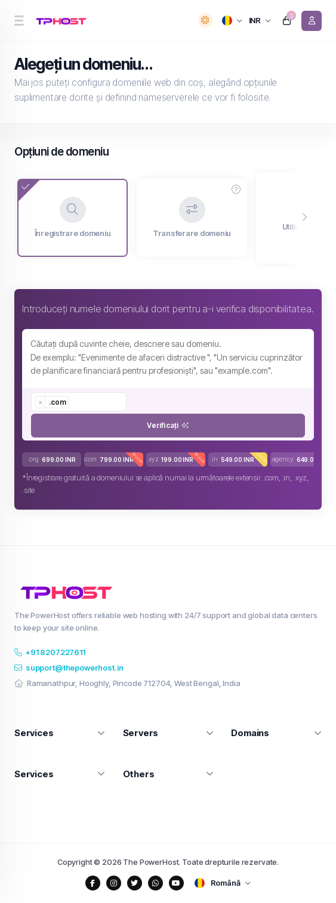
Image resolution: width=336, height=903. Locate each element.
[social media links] (92, 883)
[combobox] (79, 401)
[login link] (311, 21)
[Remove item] (40, 402)
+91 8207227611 (49, 652)
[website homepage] (63, 21)
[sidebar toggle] (18, 20)
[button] (236, 189)
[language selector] (232, 20)
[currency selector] (260, 20)
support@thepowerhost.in (68, 667)
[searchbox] (77, 402)
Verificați (168, 425)
